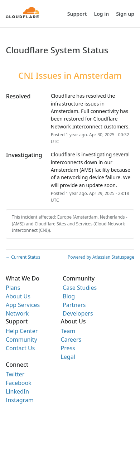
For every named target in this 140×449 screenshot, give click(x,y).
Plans (13, 288)
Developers (78, 313)
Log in (101, 13)
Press (68, 348)
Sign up (125, 13)
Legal (68, 357)
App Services (23, 305)
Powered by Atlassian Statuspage (101, 257)
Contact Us (20, 348)
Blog (69, 296)
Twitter (15, 374)
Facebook (19, 383)
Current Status (23, 257)
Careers (71, 339)
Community (21, 339)
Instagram (20, 400)
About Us (18, 296)
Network (17, 313)
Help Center (22, 331)
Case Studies (80, 288)
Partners (74, 305)
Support (77, 13)
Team (68, 331)
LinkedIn (17, 391)
